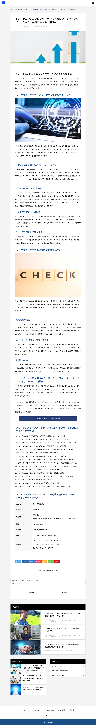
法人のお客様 (61, 710)
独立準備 (45, 26)
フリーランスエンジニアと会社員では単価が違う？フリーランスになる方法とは (42, 439)
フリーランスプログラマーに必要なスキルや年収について (35, 480)
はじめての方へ (26, 710)
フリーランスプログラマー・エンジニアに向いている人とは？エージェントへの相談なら (45, 476)
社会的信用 (70, 650)
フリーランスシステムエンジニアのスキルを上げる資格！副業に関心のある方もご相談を (45, 460)
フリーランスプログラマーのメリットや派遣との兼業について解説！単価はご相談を (44, 487)
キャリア (25, 26)
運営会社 (71, 710)
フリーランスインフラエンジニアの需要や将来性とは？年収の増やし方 (39, 470)
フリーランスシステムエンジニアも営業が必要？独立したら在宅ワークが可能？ (42, 456)
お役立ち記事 (50, 710)
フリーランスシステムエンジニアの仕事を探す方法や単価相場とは (38, 453)
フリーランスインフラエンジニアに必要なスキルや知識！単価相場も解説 (40, 473)
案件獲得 (77, 635)
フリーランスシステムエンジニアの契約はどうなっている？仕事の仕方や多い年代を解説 (45, 450)
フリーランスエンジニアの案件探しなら (48, 418)
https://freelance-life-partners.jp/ (44, 535)
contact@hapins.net (40, 530)
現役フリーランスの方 (58, 675)
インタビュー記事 (49, 620)
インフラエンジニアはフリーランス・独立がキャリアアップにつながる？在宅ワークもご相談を (47, 466)
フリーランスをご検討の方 (35, 26)
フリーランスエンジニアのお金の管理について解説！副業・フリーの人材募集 (41, 446)
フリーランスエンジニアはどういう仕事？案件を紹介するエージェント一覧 (41, 436)
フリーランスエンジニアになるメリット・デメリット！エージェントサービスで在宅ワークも (46, 443)
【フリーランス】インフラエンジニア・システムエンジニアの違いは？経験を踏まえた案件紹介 (47, 463)
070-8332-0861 (38, 524)
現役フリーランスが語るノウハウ (53, 636)
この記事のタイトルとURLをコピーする (48, 571)
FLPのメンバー (38, 710)
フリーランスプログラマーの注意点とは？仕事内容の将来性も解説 (38, 483)
